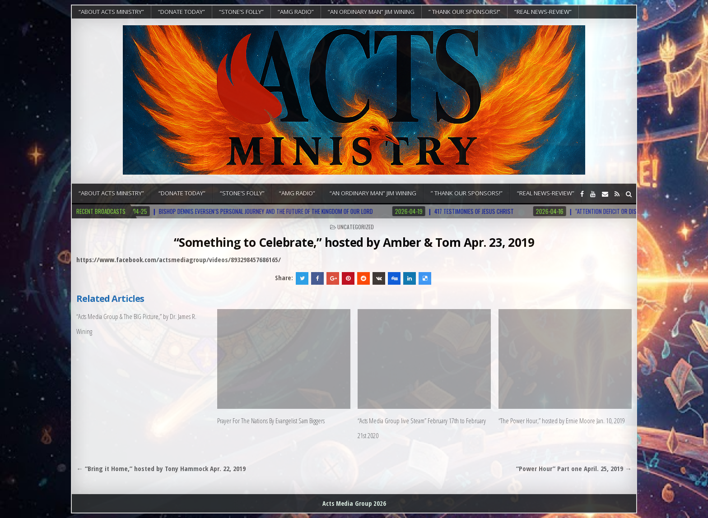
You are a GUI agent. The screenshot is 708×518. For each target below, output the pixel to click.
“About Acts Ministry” (111, 12)
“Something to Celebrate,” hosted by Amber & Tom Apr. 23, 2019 (354, 242)
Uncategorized (355, 227)
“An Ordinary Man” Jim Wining (371, 12)
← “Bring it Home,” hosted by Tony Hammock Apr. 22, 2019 (161, 468)
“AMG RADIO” (296, 12)
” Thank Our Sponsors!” (464, 12)
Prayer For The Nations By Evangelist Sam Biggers (271, 420)
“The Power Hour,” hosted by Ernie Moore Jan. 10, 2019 (561, 420)
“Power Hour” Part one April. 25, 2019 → (574, 468)
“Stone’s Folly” (241, 12)
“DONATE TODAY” (181, 12)
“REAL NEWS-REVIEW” (543, 12)
